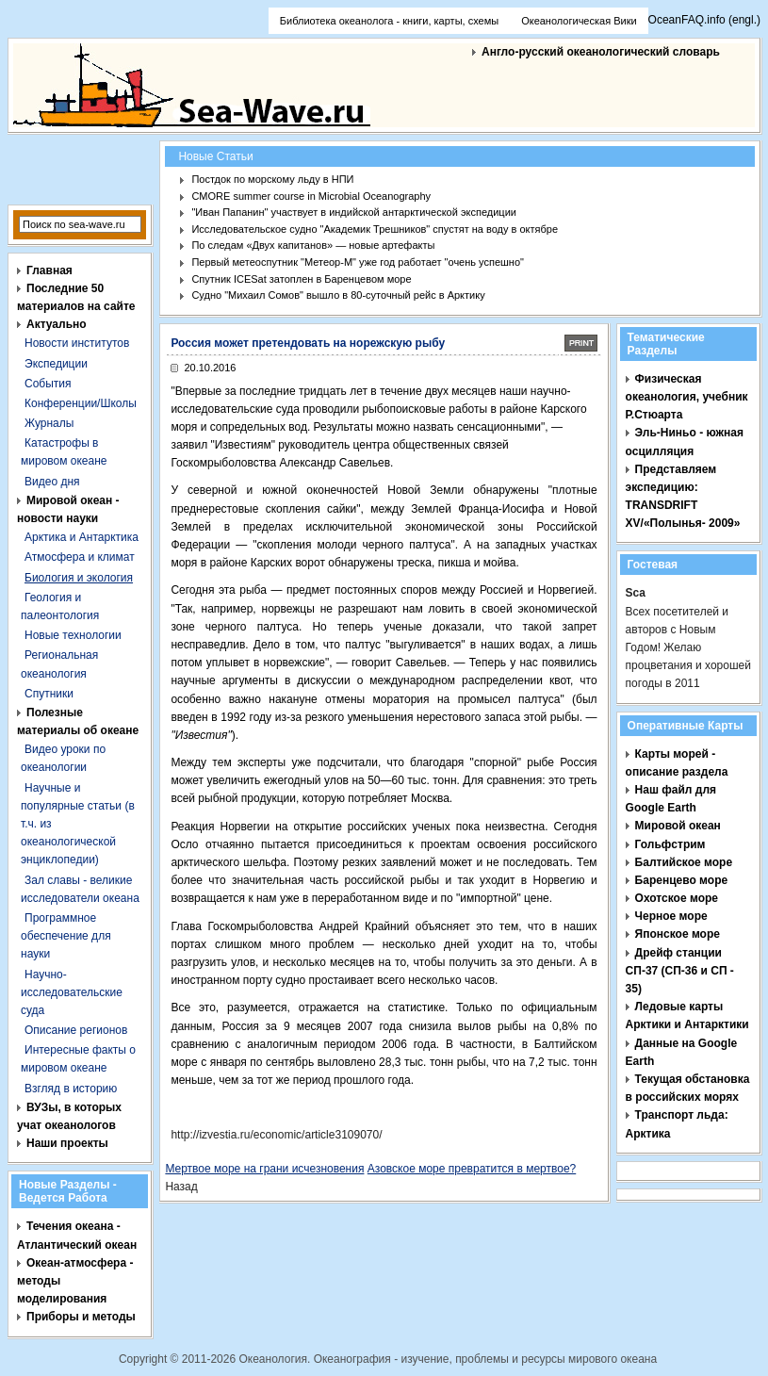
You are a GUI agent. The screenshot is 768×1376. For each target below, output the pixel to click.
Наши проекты (67, 1143)
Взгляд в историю (71, 1088)
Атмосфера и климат (80, 557)
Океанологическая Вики (578, 20)
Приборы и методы (81, 1316)
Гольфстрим (670, 844)
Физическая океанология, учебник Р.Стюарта (687, 396)
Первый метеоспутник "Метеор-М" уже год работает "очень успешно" (357, 262)
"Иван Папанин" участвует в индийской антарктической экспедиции (353, 212)
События (48, 383)
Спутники (49, 693)
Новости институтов (77, 343)
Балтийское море (683, 862)
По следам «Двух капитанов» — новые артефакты (312, 245)
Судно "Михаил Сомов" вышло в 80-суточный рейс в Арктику (337, 295)
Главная (49, 270)
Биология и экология (79, 577)
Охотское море (676, 898)
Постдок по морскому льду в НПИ (272, 179)
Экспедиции (56, 363)
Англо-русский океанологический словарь (601, 51)
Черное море (671, 916)
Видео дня (52, 481)
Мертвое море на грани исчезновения (264, 1168)
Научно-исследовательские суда (72, 992)
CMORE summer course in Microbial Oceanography (311, 196)
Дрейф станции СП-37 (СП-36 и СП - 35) (680, 970)
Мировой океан (678, 825)
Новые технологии (73, 635)
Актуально (56, 324)
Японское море (677, 934)
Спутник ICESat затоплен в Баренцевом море (301, 279)
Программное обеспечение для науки (66, 935)
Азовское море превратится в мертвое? (472, 1168)
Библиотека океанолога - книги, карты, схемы (389, 20)
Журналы (49, 423)
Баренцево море (681, 880)
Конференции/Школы (81, 403)
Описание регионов (76, 1030)
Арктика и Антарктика (82, 537)
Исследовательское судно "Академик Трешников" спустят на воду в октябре (374, 229)
